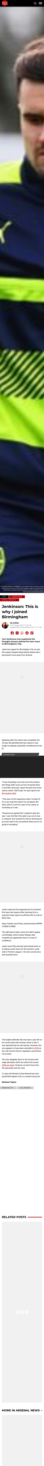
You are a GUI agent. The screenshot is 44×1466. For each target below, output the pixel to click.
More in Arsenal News (21, 1410)
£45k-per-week (8, 1065)
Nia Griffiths (14, 623)
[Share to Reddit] (27, 633)
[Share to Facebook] (12, 633)
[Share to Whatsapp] (22, 633)
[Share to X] (17, 633)
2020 (36, 1048)
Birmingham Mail (9, 793)
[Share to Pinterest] (32, 633)
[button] (35, 3)
